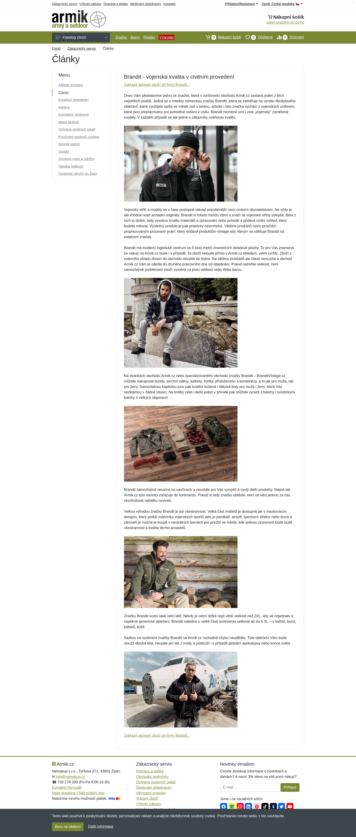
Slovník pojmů (69, 144)
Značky (121, 37)
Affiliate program (70, 85)
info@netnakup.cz (70, 777)
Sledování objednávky (145, 4)
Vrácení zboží (147, 798)
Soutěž (63, 151)
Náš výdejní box (91, 793)
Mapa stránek (68, 122)
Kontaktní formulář (67, 788)
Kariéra (63, 107)
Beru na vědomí (68, 827)
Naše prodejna (64, 793)
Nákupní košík (221, 37)
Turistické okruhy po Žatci (77, 173)
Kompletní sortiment (73, 114)
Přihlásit (290, 787)
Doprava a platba (116, 4)
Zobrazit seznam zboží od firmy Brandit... (157, 85)
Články (63, 92)
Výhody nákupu (90, 4)
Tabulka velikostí (70, 166)
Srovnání (288, 37)
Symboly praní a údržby (76, 159)
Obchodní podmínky (152, 777)
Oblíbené (257, 37)
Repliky (149, 37)
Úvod (56, 48)
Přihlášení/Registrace (241, 3)
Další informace (100, 826)
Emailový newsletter (73, 100)
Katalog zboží (81, 37)
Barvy (135, 37)
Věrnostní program (151, 793)
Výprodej (166, 37)
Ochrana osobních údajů (76, 129)
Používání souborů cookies (78, 137)
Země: (282, 4)
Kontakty (169, 4)
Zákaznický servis (64, 4)
